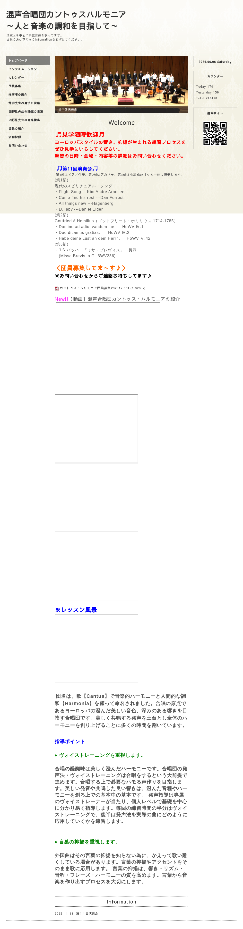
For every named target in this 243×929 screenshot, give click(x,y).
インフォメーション (23, 69)
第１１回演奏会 (87, 913)
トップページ (18, 60)
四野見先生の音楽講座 (24, 120)
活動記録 (15, 137)
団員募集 (15, 86)
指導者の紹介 (18, 94)
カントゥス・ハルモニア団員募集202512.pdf (94, 288)
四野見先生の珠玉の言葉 (26, 111)
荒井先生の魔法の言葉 (24, 103)
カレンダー (16, 77)
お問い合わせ (18, 145)
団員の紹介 (16, 128)
